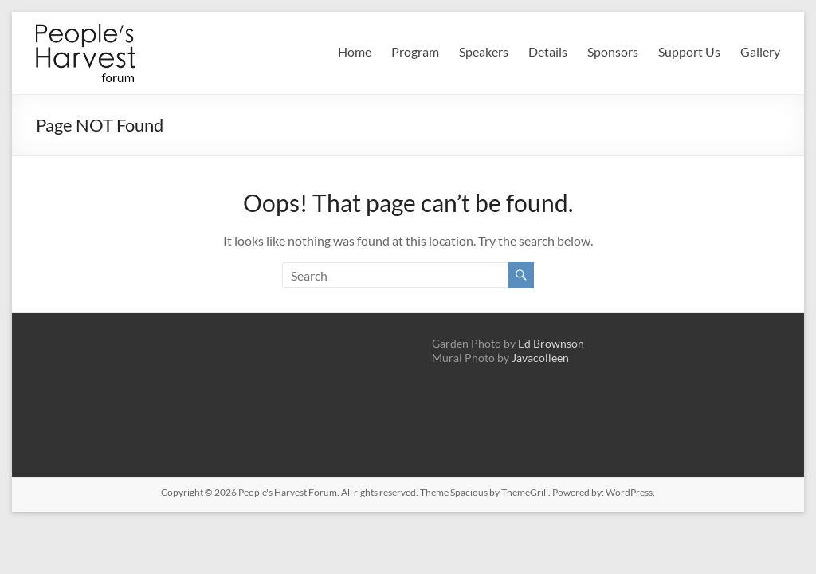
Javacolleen (540, 357)
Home (354, 51)
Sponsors (612, 51)
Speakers (483, 51)
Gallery (760, 51)
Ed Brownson (551, 343)
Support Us (689, 51)
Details (547, 51)
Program (415, 51)
